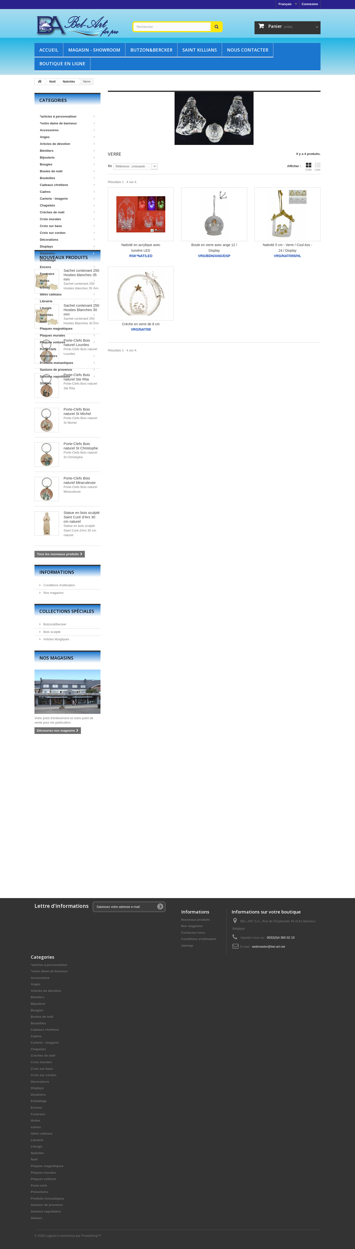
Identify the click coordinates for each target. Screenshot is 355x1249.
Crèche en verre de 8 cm (141, 324)
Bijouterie (67, 157)
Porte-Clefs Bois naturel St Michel (77, 555)
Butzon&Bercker (151, 50)
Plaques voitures (67, 342)
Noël (67, 322)
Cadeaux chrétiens (67, 185)
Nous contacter (247, 50)
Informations (56, 716)
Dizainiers (67, 253)
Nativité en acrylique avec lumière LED (140, 247)
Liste (318, 166)
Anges (67, 137)
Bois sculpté (52, 776)
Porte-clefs (67, 349)
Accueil (48, 50)
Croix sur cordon (67, 233)
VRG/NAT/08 (141, 329)
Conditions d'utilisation (59, 729)
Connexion (310, 4)
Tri (110, 166)
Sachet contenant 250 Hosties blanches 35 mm (81, 419)
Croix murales (67, 219)
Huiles (67, 280)
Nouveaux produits (63, 401)
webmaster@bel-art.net (268, 946)
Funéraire (67, 274)
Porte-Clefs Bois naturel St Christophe (81, 590)
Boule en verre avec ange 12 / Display (214, 247)
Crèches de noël (67, 212)
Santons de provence (67, 369)
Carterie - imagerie (67, 198)
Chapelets (67, 205)
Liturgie (67, 308)
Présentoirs (67, 356)
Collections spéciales (66, 755)
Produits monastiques (67, 363)
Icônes (67, 287)
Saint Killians (199, 50)
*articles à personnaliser (67, 116)
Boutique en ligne (62, 63)
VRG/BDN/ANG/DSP (214, 256)
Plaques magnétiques (67, 328)
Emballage (67, 260)
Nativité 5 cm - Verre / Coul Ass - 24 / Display (287, 247)
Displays (67, 246)
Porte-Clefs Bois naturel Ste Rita (77, 521)
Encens (67, 267)
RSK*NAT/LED (141, 256)
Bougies (67, 164)
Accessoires (67, 130)
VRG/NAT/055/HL (287, 256)
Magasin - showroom (94, 50)
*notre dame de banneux (67, 123)
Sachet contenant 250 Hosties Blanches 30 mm (81, 453)
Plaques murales (67, 335)
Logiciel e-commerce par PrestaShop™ (73, 1236)
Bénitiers (67, 150)
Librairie (67, 301)
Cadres (67, 192)
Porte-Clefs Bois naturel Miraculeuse (80, 624)
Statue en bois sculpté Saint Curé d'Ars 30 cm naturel (82, 661)
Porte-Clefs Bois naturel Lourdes (77, 486)
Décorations (67, 239)
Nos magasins (53, 737)
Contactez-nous (193, 932)
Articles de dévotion (67, 144)
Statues (67, 383)
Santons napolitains (67, 376)
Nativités (67, 315)
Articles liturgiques (56, 783)
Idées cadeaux (67, 294)
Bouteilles (67, 178)
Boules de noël (67, 171)
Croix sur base (67, 226)
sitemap (187, 945)
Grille (308, 166)
